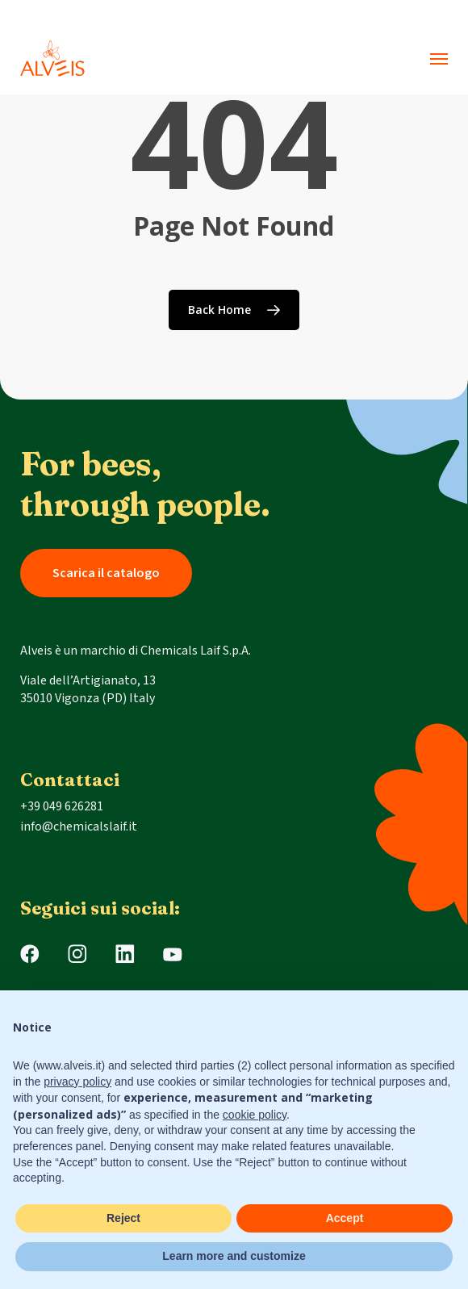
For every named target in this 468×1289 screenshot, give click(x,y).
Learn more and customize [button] (233, 1255)
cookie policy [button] (254, 1114)
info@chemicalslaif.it (78, 826)
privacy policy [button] (77, 1081)
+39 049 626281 (61, 806)
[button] (439, 59)
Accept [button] (345, 1218)
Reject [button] (123, 1218)
